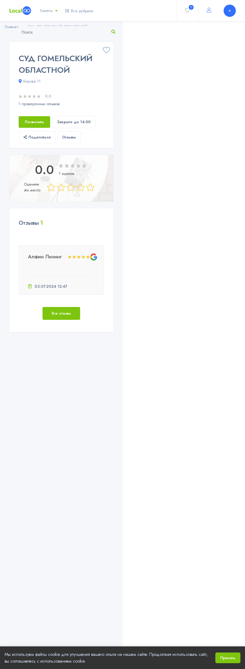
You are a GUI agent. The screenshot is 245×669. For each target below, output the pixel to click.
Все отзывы (61, 313)
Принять (228, 658)
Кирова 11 (30, 81)
